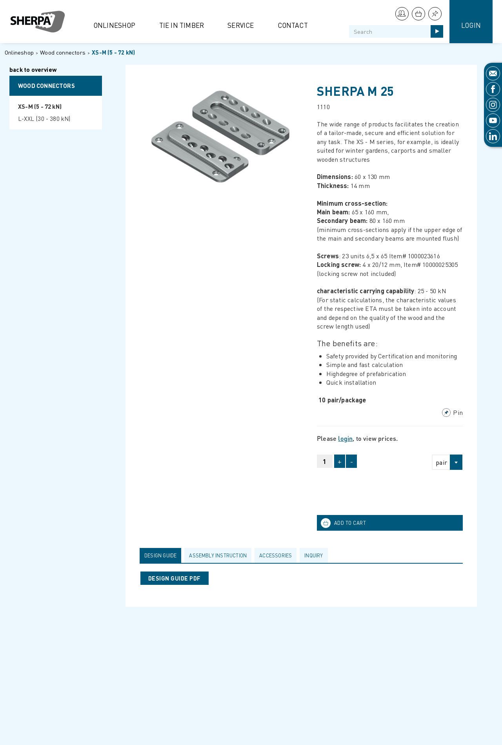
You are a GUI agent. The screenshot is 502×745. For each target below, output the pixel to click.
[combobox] (444, 462)
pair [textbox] (441, 462)
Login (471, 25)
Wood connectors (62, 52)
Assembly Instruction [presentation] (218, 555)
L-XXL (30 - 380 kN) (44, 118)
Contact (293, 25)
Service (240, 25)
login (345, 438)
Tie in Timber (181, 25)
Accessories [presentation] (275, 555)
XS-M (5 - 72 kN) (113, 52)
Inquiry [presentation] (313, 555)
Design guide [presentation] (160, 555)
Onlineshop (114, 25)
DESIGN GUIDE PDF (174, 578)
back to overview (32, 70)
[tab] (162, 555)
